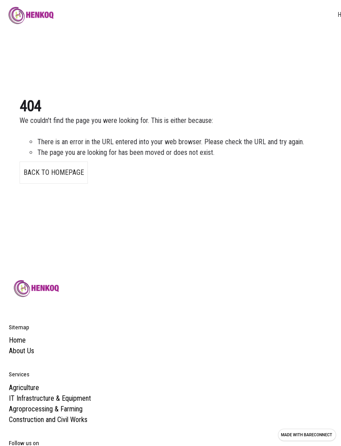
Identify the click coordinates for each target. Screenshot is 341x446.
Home (17, 340)
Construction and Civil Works (48, 419)
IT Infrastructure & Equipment (50, 398)
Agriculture (24, 387)
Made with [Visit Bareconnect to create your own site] (306, 435)
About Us (21, 351)
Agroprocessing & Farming (46, 409)
